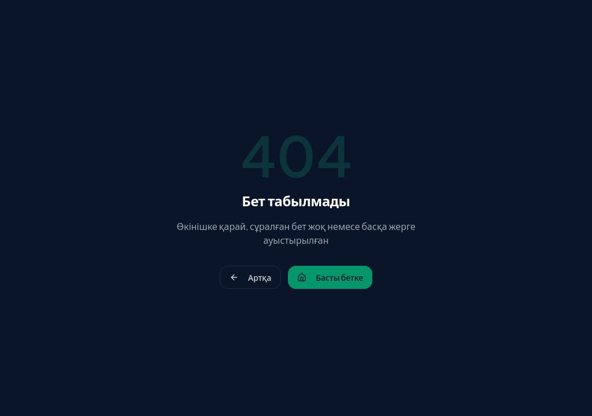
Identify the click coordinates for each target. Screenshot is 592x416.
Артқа (250, 277)
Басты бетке (330, 277)
